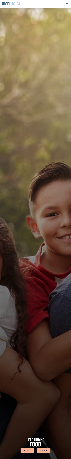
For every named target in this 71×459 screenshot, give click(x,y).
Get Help (27, 450)
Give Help (43, 450)
